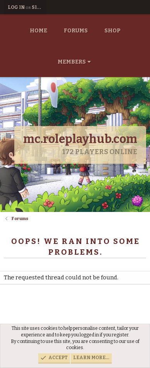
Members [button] (72, 62)
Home (38, 30)
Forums (76, 30)
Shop (112, 30)
